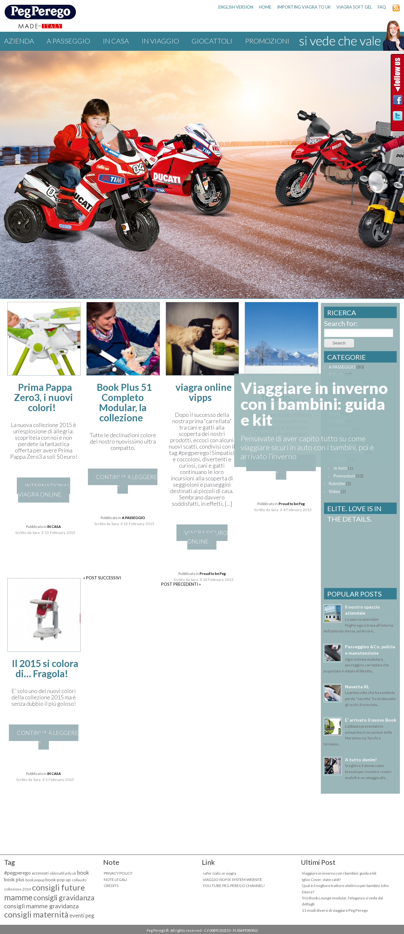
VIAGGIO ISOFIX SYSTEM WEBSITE (232, 879)
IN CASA (116, 41)
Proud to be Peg (213, 573)
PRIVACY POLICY (118, 873)
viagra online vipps (204, 392)
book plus (14, 879)
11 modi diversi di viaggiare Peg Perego (335, 910)
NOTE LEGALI (115, 879)
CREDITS (111, 885)
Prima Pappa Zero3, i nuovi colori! (43, 397)
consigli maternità (36, 914)
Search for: (341, 323)
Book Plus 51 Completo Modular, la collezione (124, 402)
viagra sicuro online (206, 537)
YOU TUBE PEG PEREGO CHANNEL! (234, 885)
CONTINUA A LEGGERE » (126, 481)
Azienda (19, 41)
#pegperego (17, 873)
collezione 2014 (17, 889)
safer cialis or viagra (219, 873)
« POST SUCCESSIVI (102, 577)
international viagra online (44, 490)
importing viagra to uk (304, 7)
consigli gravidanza (64, 897)
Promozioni (267, 41)
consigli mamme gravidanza (41, 906)
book (83, 872)
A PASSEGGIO (68, 41)
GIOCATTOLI (212, 41)
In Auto (340, 467)
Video (334, 491)
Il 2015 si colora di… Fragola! (45, 668)
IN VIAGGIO (160, 41)
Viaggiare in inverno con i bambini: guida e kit (339, 873)
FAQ (382, 7)
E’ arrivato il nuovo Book (370, 720)
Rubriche (337, 483)
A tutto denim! (361, 759)
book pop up (58, 879)
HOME (265, 7)
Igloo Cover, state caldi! (321, 879)
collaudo (79, 880)
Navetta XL (357, 686)
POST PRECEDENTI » (181, 584)
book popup (34, 880)
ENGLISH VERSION (235, 7)
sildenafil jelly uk (63, 873)
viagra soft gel (354, 7)
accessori (40, 873)
